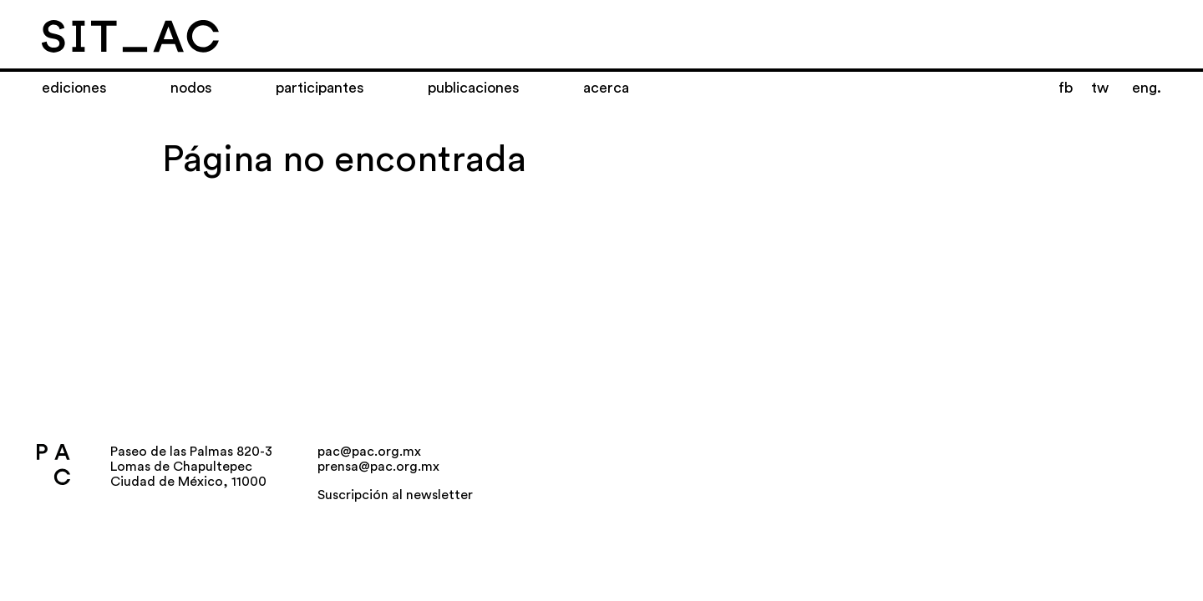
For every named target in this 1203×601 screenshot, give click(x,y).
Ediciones (74, 87)
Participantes (320, 87)
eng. (1146, 87)
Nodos (191, 87)
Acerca (606, 87)
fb (1065, 87)
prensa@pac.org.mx (378, 466)
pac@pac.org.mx (369, 451)
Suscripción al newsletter (395, 495)
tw (1100, 87)
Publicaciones (474, 87)
